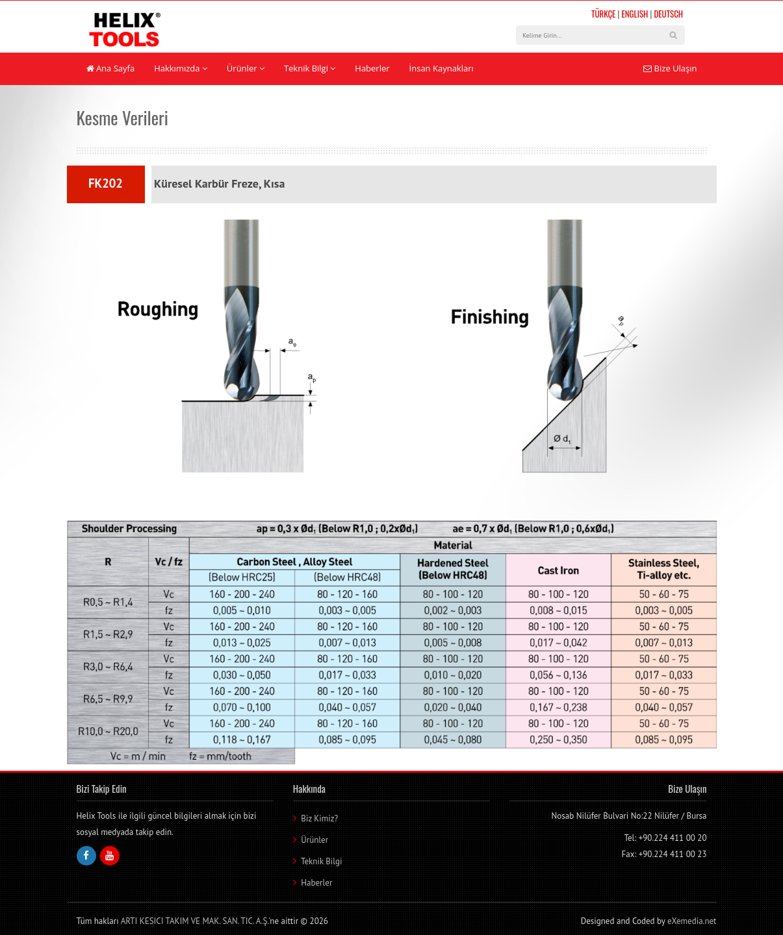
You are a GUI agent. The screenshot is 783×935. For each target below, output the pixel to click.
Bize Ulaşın (670, 68)
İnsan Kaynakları (441, 68)
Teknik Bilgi (309, 68)
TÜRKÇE (603, 13)
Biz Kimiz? (319, 818)
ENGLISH (634, 13)
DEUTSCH (668, 13)
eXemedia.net (692, 921)
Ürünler (245, 68)
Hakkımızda (180, 68)
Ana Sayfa (110, 68)
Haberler (372, 68)
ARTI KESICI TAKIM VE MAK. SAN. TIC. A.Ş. (195, 921)
